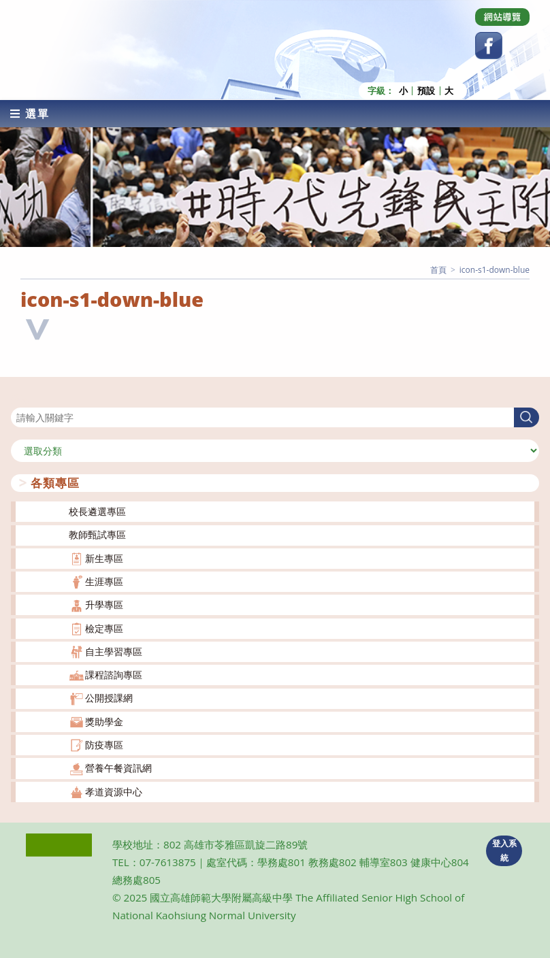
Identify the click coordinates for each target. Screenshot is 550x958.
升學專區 (104, 604)
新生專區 (104, 558)
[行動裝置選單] (30, 113)
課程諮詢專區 (113, 674)
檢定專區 (104, 628)
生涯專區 (104, 581)
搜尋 (20, 399)
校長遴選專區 (97, 511)
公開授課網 (109, 697)
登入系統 (504, 850)
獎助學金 (104, 721)
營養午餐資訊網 (118, 767)
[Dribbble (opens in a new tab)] (502, 17)
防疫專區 (104, 744)
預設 (426, 90)
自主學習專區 (113, 651)
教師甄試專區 (97, 534)
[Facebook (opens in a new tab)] (488, 45)
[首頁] (438, 270)
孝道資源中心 (113, 791)
